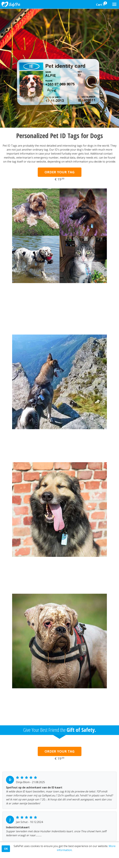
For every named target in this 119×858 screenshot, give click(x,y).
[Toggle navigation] (114, 4)
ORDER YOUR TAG (60, 172)
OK (6, 849)
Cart (101, 3)
